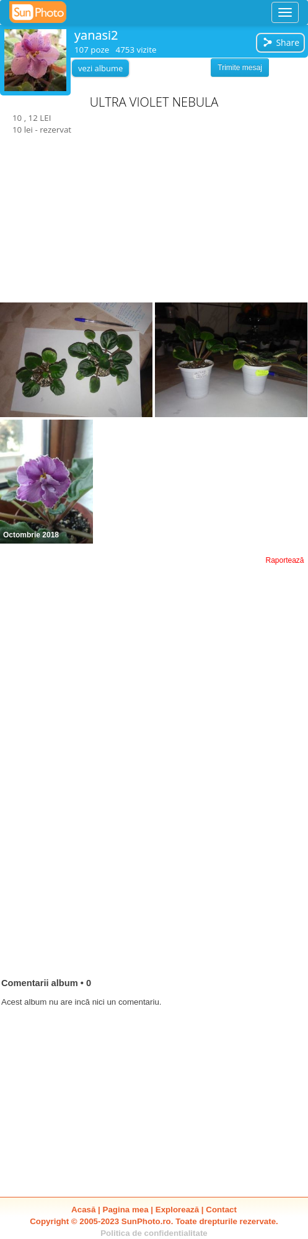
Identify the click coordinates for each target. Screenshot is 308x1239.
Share (280, 42)
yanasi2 (96, 35)
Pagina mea (126, 1209)
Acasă (83, 1209)
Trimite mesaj (240, 67)
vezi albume (100, 68)
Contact (221, 1209)
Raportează (284, 560)
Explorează (177, 1209)
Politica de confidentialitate (154, 1233)
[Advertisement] (154, 219)
